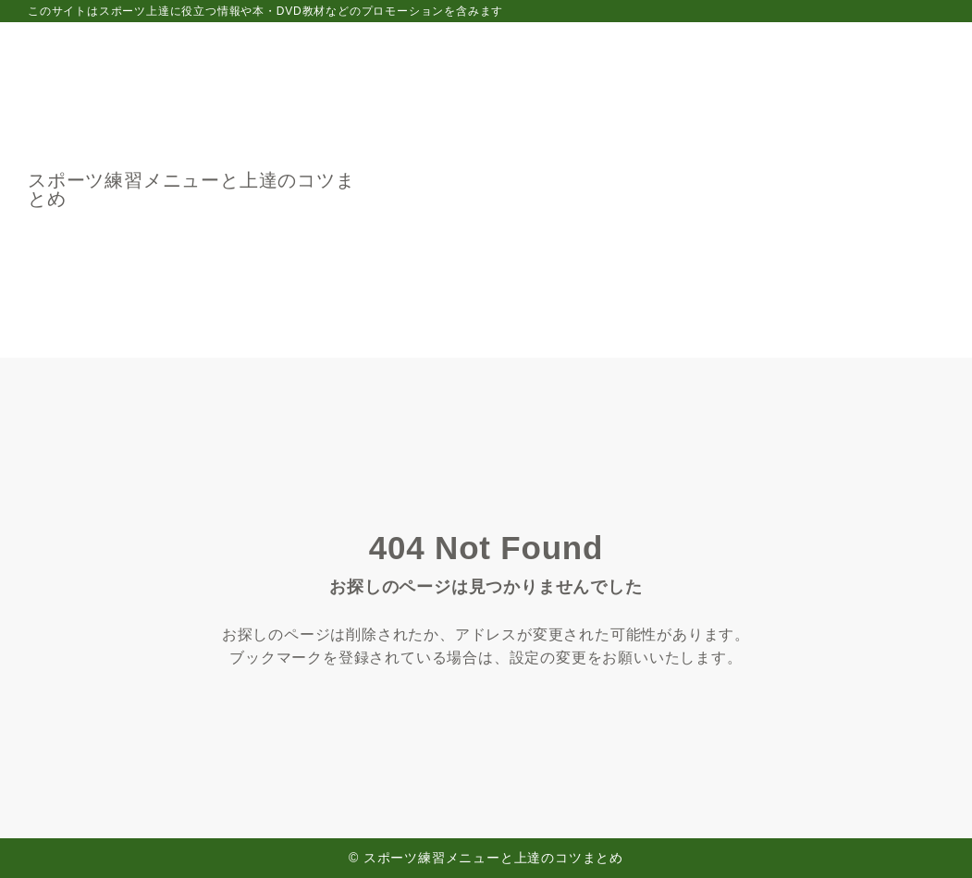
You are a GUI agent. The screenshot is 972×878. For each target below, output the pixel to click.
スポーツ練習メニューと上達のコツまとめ (191, 189)
